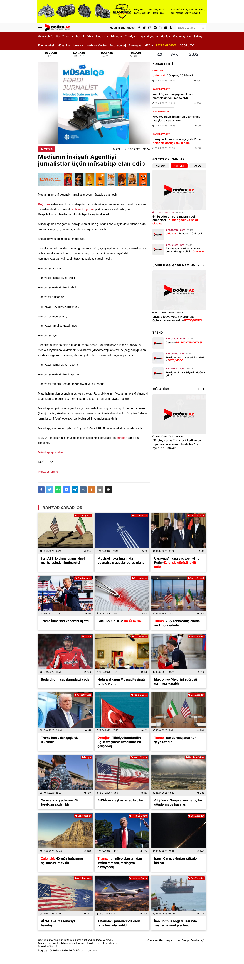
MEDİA (148, 45)
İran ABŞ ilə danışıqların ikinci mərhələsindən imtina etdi (172, 96)
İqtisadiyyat (147, 36)
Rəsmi (80, 36)
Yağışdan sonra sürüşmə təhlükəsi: (179, 442)
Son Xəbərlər (64, 36)
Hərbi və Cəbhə (97, 45)
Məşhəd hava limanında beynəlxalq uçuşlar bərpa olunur (176, 118)
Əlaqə (185, 940)
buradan (122, 437)
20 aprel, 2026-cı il (172, 75)
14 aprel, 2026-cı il (184, 233)
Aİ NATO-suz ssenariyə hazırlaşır (58, 923)
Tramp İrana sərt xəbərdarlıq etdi (65, 621)
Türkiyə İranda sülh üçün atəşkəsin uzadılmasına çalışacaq (119, 742)
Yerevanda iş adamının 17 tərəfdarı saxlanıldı (59, 802)
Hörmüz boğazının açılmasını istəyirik (62, 861)
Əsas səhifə (45, 36)
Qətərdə (184, 342)
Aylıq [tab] (197, 165)
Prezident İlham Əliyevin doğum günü (185, 374)
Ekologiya (135, 45)
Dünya (115, 36)
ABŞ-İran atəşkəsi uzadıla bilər (120, 800)
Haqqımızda (172, 940)
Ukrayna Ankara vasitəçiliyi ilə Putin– (177, 141)
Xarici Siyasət (161, 89)
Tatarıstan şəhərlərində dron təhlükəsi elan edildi (118, 923)
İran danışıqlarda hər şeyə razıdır (175, 740)
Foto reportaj (117, 45)
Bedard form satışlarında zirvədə (65, 679)
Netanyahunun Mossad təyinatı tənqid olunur (121, 681)
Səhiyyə (199, 36)
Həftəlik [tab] (179, 165)
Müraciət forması (48, 471)
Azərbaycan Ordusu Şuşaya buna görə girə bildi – (185, 250)
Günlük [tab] (160, 165)
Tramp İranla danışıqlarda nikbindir (59, 740)
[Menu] (41, 27)
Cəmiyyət (131, 36)
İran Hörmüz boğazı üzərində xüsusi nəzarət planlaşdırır (175, 923)
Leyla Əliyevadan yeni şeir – (175, 318)
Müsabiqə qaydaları (50, 452)
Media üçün (198, 940)
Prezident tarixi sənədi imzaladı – (185, 359)
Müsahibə (63, 45)
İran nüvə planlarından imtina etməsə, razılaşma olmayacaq (119, 863)
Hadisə (165, 36)
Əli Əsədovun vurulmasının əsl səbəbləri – (175, 220)
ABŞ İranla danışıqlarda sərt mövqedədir (177, 623)
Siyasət (100, 36)
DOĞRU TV (186, 45)
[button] (108, 489)
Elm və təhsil (46, 45)
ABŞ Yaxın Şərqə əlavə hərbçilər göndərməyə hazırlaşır (178, 802)
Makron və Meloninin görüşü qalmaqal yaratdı (175, 681)
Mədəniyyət (180, 36)
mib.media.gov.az (83, 209)
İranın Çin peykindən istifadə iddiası (175, 861)
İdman (77, 45)
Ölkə (90, 36)
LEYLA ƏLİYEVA (166, 45)
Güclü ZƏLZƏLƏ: (121, 621)
